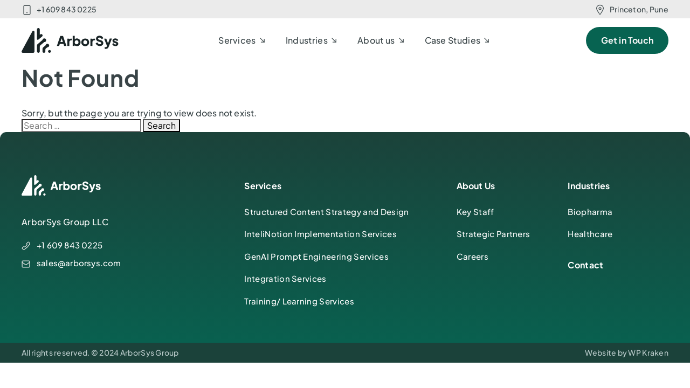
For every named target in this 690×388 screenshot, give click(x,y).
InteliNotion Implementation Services (320, 233)
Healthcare (590, 233)
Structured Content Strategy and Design (326, 211)
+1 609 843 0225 (66, 9)
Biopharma (590, 211)
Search (161, 125)
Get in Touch (627, 40)
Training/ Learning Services (299, 301)
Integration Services (285, 278)
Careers (472, 256)
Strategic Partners (493, 233)
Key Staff (475, 211)
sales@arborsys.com (79, 263)
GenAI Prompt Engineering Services (316, 256)
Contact (585, 265)
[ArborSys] (70, 40)
